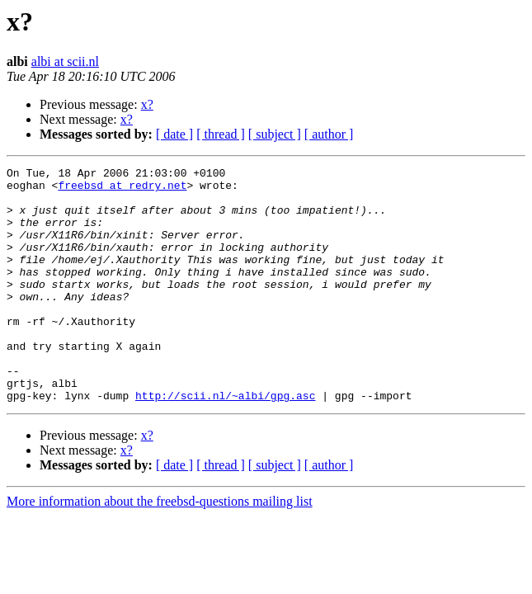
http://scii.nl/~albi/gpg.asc (225, 442)
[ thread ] (220, 134)
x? (147, 104)
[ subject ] (274, 134)
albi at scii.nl (65, 61)
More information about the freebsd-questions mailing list (160, 548)
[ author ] (329, 134)
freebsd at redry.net (122, 189)
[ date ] (174, 134)
